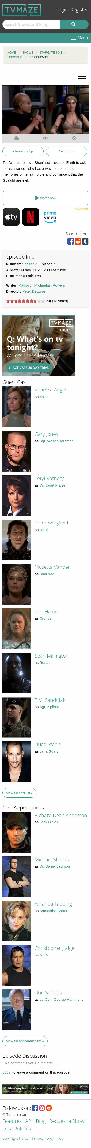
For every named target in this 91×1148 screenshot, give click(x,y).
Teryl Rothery (49, 478)
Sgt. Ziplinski (50, 707)
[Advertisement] (38, 345)
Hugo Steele (48, 744)
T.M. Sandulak (50, 700)
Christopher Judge (54, 948)
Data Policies (16, 1129)
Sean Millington (52, 655)
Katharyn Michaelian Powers (42, 285)
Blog (41, 1121)
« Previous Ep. (23, 151)
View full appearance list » (25, 1041)
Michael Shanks (52, 859)
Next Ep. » (66, 151)
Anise (44, 397)
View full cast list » (19, 793)
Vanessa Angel (50, 389)
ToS (60, 1139)
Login (62, 9)
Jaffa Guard (49, 751)
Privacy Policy (43, 1139)
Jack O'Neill (49, 822)
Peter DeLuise (33, 291)
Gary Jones (46, 434)
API (28, 1121)
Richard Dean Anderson (61, 815)
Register (79, 9)
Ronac (45, 662)
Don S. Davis (48, 992)
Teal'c (44, 955)
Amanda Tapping (53, 903)
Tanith (44, 530)
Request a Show (66, 1121)
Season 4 (29, 264)
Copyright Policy (15, 1139)
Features (12, 1121)
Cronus (45, 618)
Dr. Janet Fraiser (53, 485)
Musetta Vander (52, 567)
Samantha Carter (53, 911)
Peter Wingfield (51, 522)
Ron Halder (47, 611)
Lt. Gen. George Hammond (61, 999)
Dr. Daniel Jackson (55, 866)
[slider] (25, 301)
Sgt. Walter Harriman (56, 441)
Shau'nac (47, 574)
